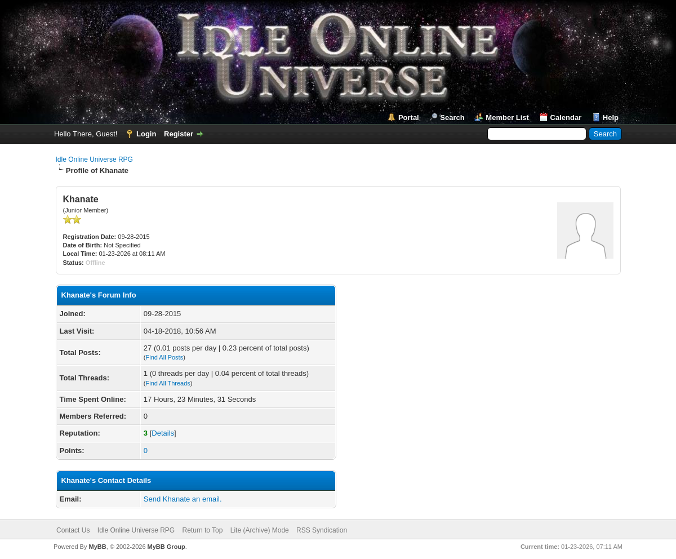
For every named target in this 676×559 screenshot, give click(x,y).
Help (611, 117)
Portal (408, 117)
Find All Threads (168, 383)
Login (146, 134)
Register (178, 134)
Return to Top (203, 530)
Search (452, 117)
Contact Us (73, 530)
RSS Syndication (321, 530)
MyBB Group (166, 546)
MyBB (97, 546)
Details (163, 433)
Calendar (566, 117)
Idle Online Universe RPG (94, 159)
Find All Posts (165, 357)
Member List (507, 117)
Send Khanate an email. (183, 499)
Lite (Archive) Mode (259, 530)
